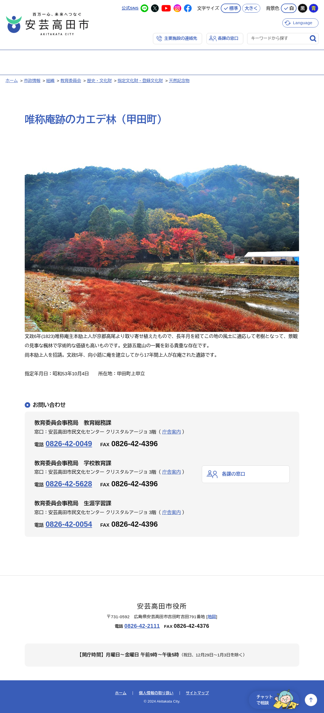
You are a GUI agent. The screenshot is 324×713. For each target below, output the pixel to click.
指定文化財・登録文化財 (140, 80)
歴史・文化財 (99, 80)
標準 (233, 8)
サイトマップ (197, 693)
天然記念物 (179, 80)
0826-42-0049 (69, 443)
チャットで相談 (277, 700)
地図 (212, 616)
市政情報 (32, 80)
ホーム (11, 80)
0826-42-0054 (69, 524)
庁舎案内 (171, 432)
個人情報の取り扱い (156, 693)
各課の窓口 (228, 38)
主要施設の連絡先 (180, 38)
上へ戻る (311, 700)
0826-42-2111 (142, 626)
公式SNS (130, 8)
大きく (251, 8)
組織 (50, 80)
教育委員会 (70, 80)
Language (302, 22)
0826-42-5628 (69, 483)
